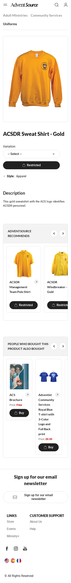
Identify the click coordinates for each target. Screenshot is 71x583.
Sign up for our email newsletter (33, 497)
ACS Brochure (15, 397)
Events (11, 529)
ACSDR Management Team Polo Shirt (19, 287)
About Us (36, 521)
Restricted (31, 165)
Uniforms (10, 24)
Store (10, 521)
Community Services (46, 15)
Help (33, 529)
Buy (19, 413)
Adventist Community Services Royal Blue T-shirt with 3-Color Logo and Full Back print (46, 414)
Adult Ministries (15, 15)
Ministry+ (13, 536)
